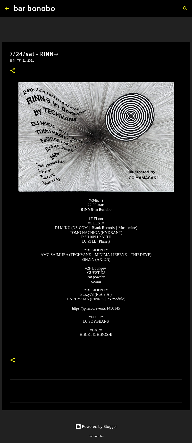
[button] (13, 71)
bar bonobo (34, 8)
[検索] (62, 8)
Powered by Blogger (96, 426)
